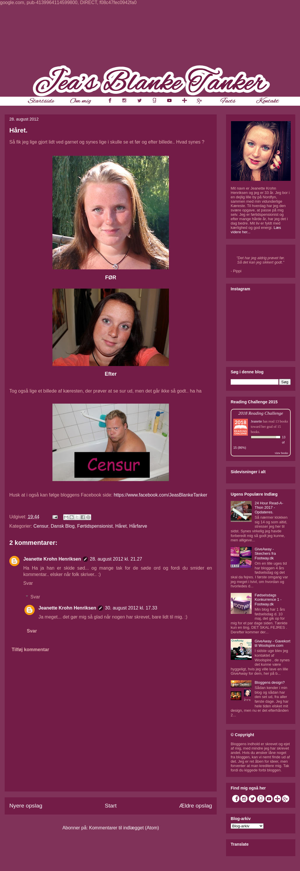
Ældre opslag (195, 806)
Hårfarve (138, 526)
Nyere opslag (25, 806)
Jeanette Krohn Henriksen (52, 558)
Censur (40, 526)
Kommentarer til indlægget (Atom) (124, 827)
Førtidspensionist (95, 526)
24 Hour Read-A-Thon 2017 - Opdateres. (269, 507)
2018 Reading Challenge (260, 413)
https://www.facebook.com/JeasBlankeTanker (160, 494)
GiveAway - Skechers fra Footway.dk (265, 553)
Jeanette (256, 421)
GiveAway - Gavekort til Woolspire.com (272, 643)
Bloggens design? (270, 682)
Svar (28, 583)
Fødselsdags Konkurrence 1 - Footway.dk (268, 599)
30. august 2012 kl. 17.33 (131, 607)
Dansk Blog (63, 526)
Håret (121, 526)
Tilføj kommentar (30, 649)
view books (281, 453)
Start (111, 806)
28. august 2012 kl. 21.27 (116, 558)
